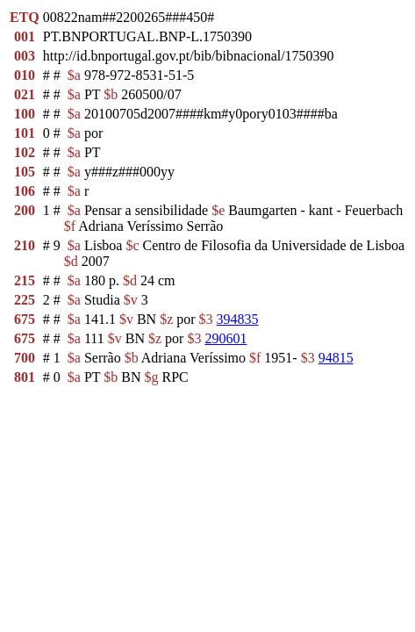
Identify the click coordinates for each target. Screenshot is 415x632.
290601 (225, 338)
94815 (336, 357)
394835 (238, 319)
